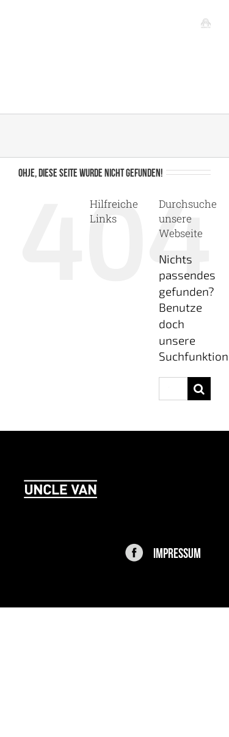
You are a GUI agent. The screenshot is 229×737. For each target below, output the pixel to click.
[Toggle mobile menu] (206, 22)
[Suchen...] (173, 388)
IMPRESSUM (177, 552)
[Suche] (199, 388)
